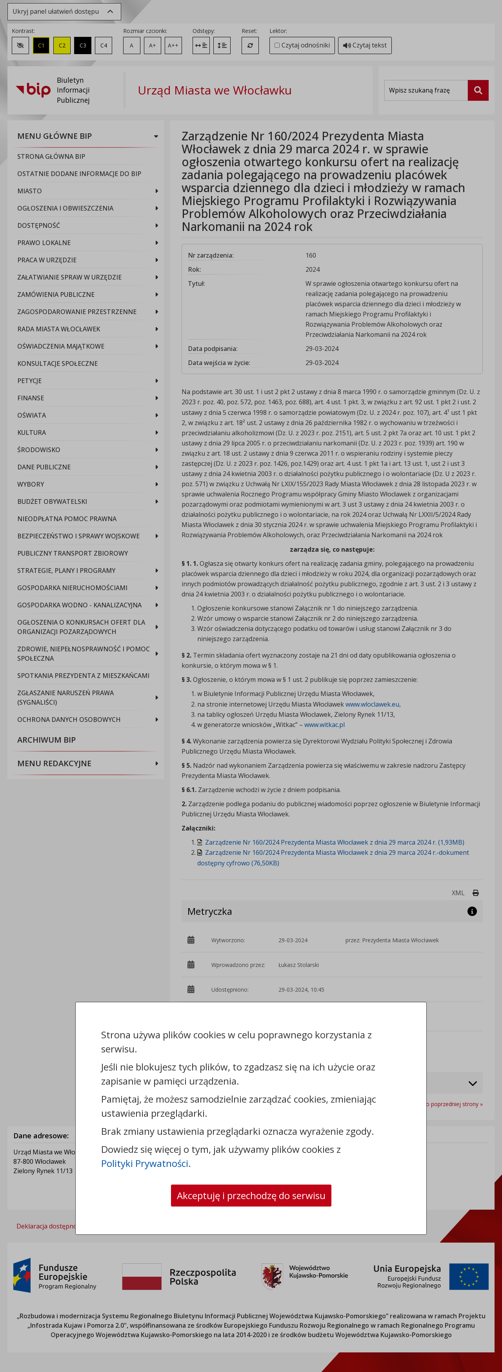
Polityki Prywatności (144, 1163)
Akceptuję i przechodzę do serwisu (251, 1195)
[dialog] (251, 686)
